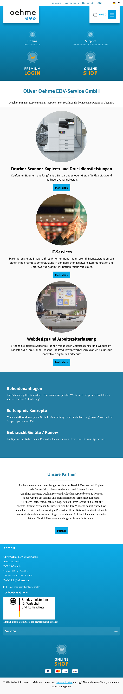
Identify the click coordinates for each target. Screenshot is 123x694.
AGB (99, 3)
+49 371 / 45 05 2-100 (22, 575)
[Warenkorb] (100, 14)
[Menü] (112, 14)
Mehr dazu (61, 187)
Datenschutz (88, 3)
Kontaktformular (32, 587)
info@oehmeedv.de (20, 580)
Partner (61, 530)
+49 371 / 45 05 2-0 (21, 571)
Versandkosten (72, 3)
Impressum (56, 3)
